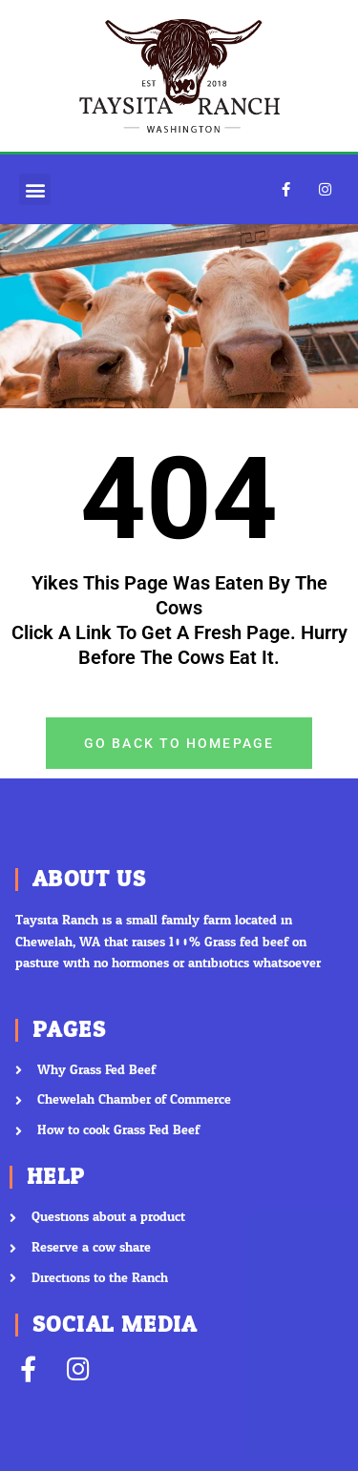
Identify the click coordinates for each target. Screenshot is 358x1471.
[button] (35, 189)
